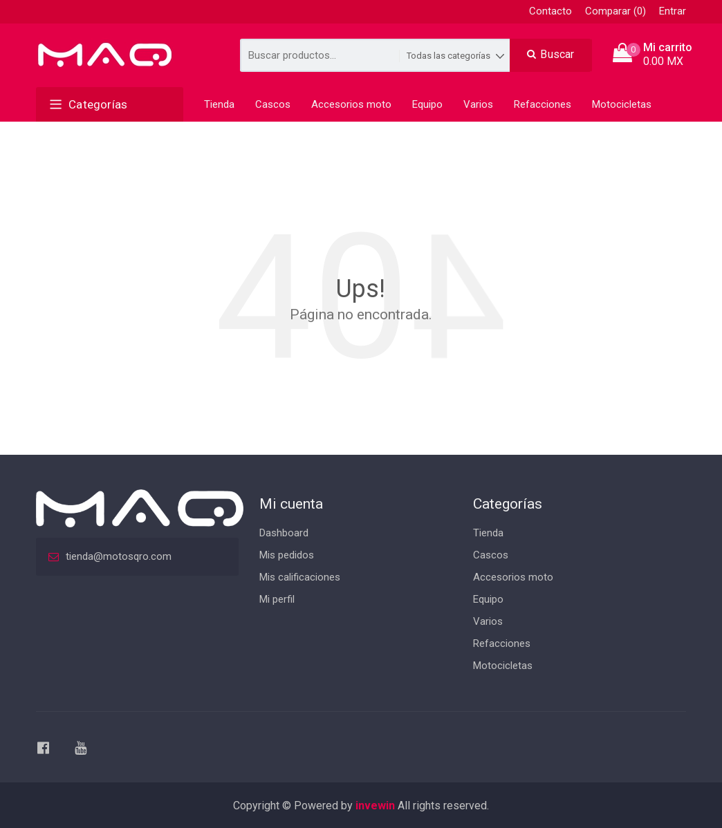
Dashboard (283, 533)
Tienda (219, 104)
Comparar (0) (615, 11)
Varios (478, 104)
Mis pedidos (286, 555)
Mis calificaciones (299, 577)
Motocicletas (621, 104)
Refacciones (542, 104)
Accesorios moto (351, 104)
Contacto (550, 11)
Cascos (272, 104)
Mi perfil (277, 599)
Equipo (427, 104)
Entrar (672, 11)
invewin (375, 805)
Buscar (551, 54)
